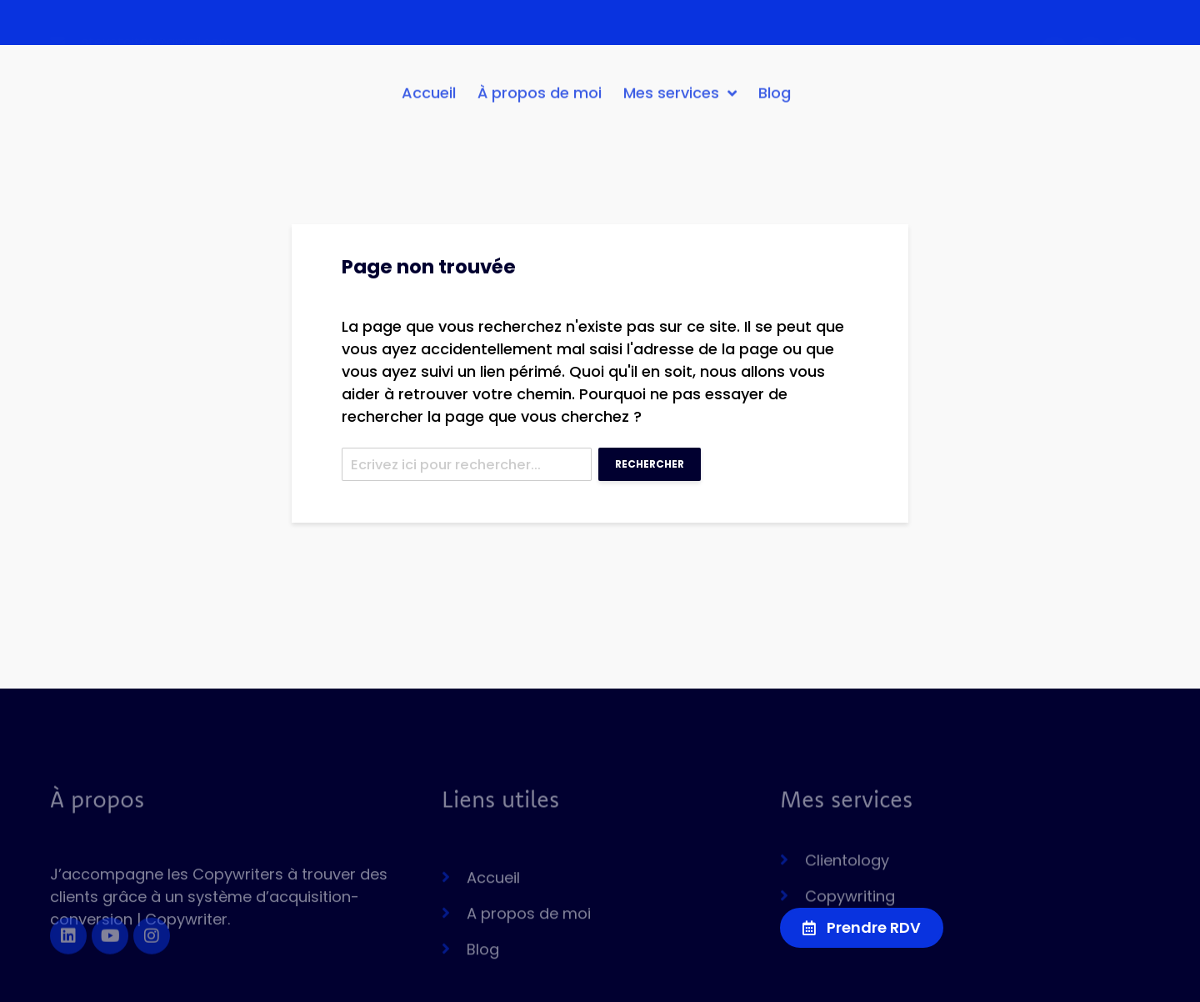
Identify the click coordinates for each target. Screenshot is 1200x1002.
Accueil (429, 99)
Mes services (680, 100)
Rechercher (649, 464)
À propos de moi (540, 99)
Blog (774, 99)
